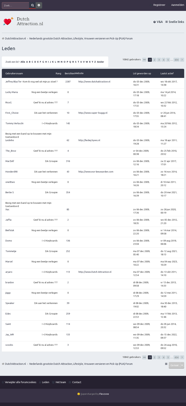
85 (68, 209)
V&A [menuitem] (160, 21)
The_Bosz (10, 150)
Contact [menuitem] (76, 382)
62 (68, 140)
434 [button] (176, 59)
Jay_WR (9, 334)
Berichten (70, 73)
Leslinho (9, 140)
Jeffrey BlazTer (13, 81)
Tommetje (10, 251)
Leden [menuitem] (45, 382)
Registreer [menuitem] (159, 4)
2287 (67, 81)
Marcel (9, 261)
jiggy (8, 292)
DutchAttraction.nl (15, 363)
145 (68, 123)
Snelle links (176, 21)
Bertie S (9, 192)
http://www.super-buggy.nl (92, 112)
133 (68, 334)
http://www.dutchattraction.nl (94, 81)
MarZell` (10, 161)
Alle (23, 61)
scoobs (9, 345)
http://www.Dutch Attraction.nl (94, 272)
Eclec (8, 313)
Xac (7, 209)
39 (68, 303)
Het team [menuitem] (61, 382)
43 (68, 171)
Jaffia (8, 219)
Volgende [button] (182, 60)
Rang (58, 73)
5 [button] (168, 59)
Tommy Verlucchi (14, 123)
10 (68, 112)
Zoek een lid (12, 61)
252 (68, 251)
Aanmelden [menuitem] (177, 4)
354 (68, 192)
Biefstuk (9, 230)
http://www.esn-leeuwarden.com (95, 171)
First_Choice (12, 112)
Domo (8, 240)
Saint (8, 324)
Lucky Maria (11, 92)
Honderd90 (11, 171)
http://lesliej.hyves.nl (89, 140)
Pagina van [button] (144, 60)
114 (68, 324)
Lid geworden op (142, 73)
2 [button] (154, 59)
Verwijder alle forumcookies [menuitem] (20, 382)
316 (68, 161)
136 (68, 240)
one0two (10, 182)
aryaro (8, 272)
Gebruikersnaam (14, 73)
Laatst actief (167, 73)
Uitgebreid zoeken (39, 5)
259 (68, 313)
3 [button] (159, 59)
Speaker (9, 303)
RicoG (8, 102)
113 (68, 272)
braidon (9, 282)
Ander (100, 61)
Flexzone (104, 394)
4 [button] (163, 59)
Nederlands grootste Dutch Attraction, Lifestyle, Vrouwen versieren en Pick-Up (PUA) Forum (81, 363)
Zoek (32, 5)
